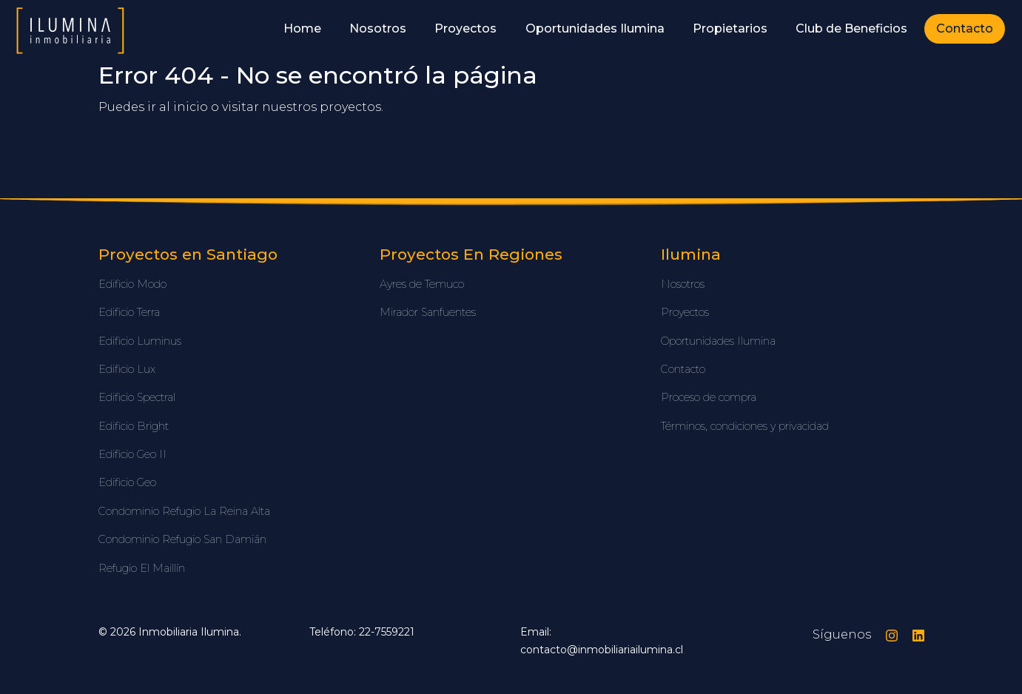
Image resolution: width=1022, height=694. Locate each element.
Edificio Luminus (139, 341)
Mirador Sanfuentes (428, 312)
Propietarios (730, 28)
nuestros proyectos (321, 107)
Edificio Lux (126, 369)
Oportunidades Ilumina (595, 28)
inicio (190, 107)
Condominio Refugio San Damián (182, 539)
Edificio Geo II (132, 454)
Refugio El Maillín (141, 568)
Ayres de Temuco (422, 284)
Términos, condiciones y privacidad (745, 426)
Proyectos (465, 28)
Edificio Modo (132, 284)
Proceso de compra (708, 397)
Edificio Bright (133, 426)
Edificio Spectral (136, 397)
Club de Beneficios (851, 28)
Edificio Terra (129, 312)
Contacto (964, 28)
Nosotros (377, 28)
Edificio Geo (127, 482)
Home (302, 28)
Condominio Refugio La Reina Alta (184, 511)
